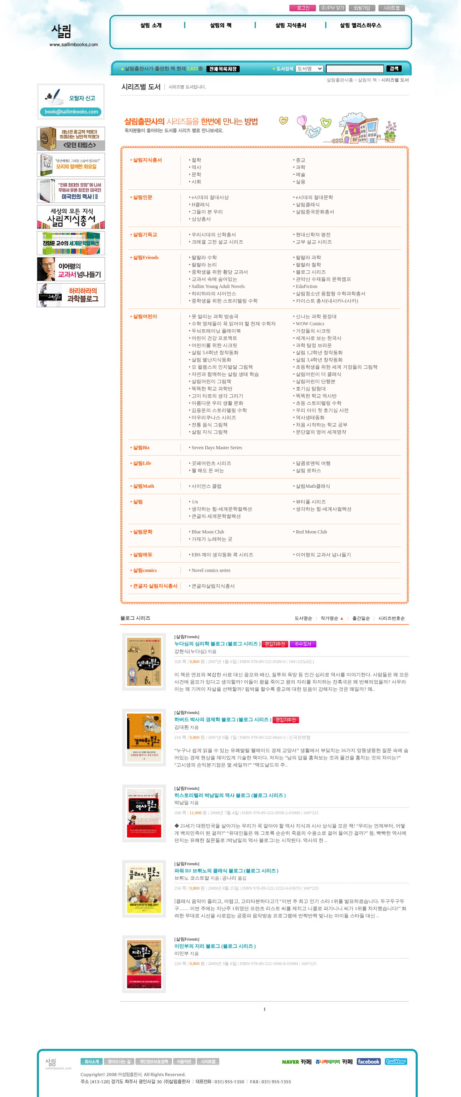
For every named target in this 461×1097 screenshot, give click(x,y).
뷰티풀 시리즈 (311, 502)
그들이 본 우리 (207, 212)
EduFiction (306, 286)
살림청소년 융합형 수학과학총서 (331, 293)
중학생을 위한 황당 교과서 (220, 272)
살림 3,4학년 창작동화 (319, 360)
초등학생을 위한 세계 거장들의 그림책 (337, 367)
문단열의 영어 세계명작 (321, 432)
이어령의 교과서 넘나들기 (323, 555)
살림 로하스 (308, 470)
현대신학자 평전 (313, 234)
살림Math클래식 (313, 486)
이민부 (181, 953)
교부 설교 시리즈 (314, 242)
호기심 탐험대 (311, 388)
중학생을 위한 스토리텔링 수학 (225, 301)
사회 (196, 182)
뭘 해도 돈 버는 (208, 470)
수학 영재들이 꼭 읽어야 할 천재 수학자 (234, 323)
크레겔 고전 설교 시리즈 (217, 242)
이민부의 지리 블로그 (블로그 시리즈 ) (215, 946)
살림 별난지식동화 (211, 360)
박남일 (181, 802)
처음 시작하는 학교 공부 (322, 425)
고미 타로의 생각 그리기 (217, 396)
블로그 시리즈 (311, 272)
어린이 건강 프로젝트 (214, 338)
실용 (300, 182)
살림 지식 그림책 (210, 432)
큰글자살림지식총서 (213, 586)
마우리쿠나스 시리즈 (214, 417)
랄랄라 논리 (204, 265)
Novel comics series (211, 570)
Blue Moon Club (208, 532)
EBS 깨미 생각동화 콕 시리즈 (222, 555)
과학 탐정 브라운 (314, 345)
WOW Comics (310, 323)
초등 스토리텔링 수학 (319, 403)
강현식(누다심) (190, 651)
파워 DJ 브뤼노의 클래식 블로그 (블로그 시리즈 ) (226, 871)
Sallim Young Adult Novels (218, 286)
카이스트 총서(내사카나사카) (327, 301)
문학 (196, 174)
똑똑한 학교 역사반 (316, 396)
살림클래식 (308, 204)
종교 (300, 160)
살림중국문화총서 (315, 212)
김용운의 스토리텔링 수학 (219, 410)
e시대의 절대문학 (314, 197)
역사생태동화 (310, 417)
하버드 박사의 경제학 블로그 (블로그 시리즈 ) (222, 719)
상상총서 (201, 219)
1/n (195, 502)
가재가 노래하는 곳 (212, 539)
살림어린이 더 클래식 (319, 374)
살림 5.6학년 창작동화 (215, 352)
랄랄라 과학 (308, 257)
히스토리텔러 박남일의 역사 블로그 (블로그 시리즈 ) (230, 795)
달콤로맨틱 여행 (313, 463)
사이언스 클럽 (207, 486)
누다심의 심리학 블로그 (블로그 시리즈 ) (217, 644)
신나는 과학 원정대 (316, 316)
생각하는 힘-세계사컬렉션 (324, 509)
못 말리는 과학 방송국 (215, 316)
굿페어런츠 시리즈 (211, 463)
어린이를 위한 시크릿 (214, 345)
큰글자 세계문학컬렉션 (216, 516)
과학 (300, 167)
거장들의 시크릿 (313, 331)
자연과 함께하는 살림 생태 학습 (225, 374)
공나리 (229, 878)
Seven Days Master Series (217, 447)
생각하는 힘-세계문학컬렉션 (222, 509)
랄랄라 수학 (204, 257)
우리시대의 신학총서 (214, 234)
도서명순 (303, 618)
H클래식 (201, 204)
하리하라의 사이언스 (214, 293)
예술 (300, 174)
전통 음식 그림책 (210, 425)
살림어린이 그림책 (211, 381)
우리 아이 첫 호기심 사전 (322, 410)
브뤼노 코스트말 (191, 878)
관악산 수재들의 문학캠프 (323, 279)
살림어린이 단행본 (316, 381)
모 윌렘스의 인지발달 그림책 (222, 367)
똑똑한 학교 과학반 (212, 388)
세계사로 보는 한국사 (319, 338)
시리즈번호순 (391, 618)
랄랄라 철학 (308, 265)
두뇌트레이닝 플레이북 (216, 331)
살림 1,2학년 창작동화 (319, 352)
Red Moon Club (311, 532)
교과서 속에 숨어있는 (214, 279)
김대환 (181, 727)
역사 (196, 167)
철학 (196, 160)
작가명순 (332, 618)
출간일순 (361, 618)
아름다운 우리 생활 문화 (217, 403)
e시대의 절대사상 (210, 197)
